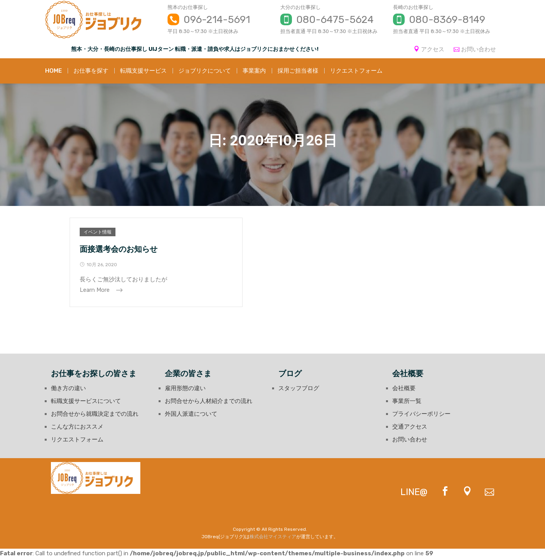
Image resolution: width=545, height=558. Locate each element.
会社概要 (404, 388)
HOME (53, 71)
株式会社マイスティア (273, 536)
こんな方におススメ (77, 426)
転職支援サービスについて (86, 401)
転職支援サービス (143, 71)
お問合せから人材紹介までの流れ (208, 401)
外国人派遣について (191, 413)
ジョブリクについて (204, 71)
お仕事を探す (90, 71)
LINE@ (414, 492)
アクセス (432, 49)
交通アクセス (409, 426)
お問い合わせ (478, 49)
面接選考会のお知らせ (118, 249)
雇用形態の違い (185, 388)
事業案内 (254, 71)
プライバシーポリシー (421, 413)
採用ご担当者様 (298, 71)
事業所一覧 (406, 401)
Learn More (95, 289)
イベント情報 (98, 232)
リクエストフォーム (356, 71)
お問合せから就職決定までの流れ (94, 413)
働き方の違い (68, 388)
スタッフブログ (298, 388)
